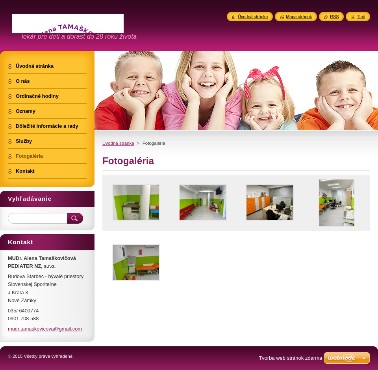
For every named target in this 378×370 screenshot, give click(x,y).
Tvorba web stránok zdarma (290, 358)
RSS (334, 16)
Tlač (361, 16)
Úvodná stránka (118, 143)
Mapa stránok (299, 16)
